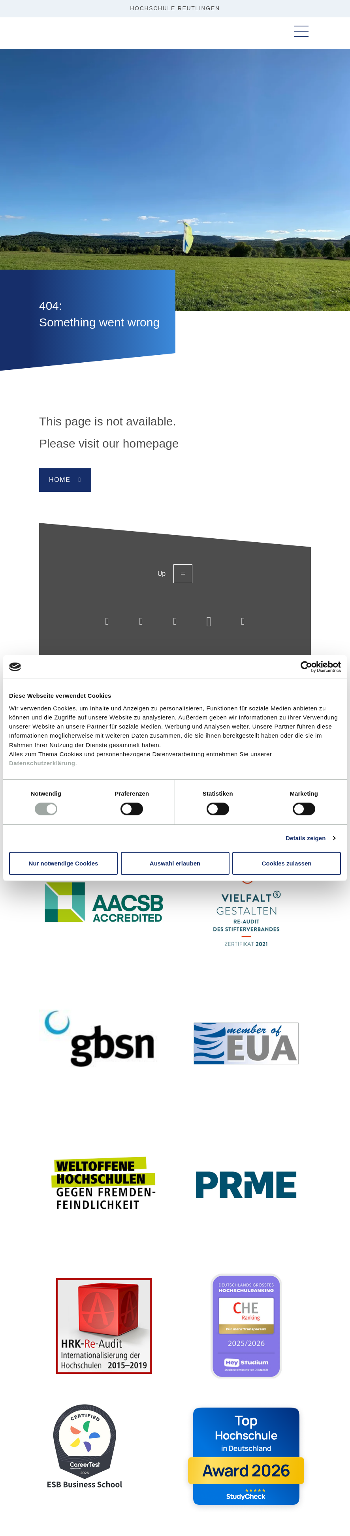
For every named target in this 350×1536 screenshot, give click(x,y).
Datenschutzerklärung (42, 763)
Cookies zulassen (287, 863)
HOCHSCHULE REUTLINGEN (175, 8)
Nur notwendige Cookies (63, 863)
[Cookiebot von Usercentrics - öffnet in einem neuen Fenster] (306, 667)
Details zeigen (306, 838)
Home (59, 479)
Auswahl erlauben (175, 863)
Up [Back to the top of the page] (175, 573)
